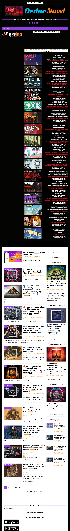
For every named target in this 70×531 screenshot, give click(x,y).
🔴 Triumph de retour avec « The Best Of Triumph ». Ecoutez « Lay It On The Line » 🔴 (33, 388)
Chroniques (20, 242)
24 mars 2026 (51, 289)
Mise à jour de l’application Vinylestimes (34, 253)
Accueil (5, 242)
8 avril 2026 (27, 436)
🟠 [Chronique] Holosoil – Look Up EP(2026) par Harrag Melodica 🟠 (59, 426)
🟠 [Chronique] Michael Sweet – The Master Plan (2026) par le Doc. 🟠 (60, 460)
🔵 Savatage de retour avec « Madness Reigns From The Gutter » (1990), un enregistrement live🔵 (34, 330)
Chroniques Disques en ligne (56, 420)
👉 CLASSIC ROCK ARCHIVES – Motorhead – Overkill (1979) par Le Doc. (56, 284)
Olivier (36, 256)
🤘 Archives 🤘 (56, 262)
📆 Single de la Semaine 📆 (56, 305)
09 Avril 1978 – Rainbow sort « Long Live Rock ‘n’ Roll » (32, 410)
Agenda (34, 242)
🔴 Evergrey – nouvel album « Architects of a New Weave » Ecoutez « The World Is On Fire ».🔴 (34, 311)
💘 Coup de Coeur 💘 (56, 385)
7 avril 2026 (57, 430)
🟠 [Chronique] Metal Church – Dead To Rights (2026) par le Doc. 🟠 (60, 448)
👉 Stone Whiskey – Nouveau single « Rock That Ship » (32, 271)
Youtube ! (18, 245)
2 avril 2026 (50, 335)
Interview (11, 242)
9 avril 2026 (27, 275)
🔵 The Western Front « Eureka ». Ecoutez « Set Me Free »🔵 (33, 349)
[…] (39, 260)
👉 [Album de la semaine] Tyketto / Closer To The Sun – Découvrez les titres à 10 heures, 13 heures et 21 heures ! (56, 368)
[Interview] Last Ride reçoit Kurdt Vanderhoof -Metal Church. (34, 448)
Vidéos (64, 242)
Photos (27, 242)
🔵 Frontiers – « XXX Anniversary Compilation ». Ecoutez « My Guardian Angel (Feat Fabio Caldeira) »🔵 (33, 290)
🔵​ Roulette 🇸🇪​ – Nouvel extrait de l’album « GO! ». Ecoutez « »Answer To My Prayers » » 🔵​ (56, 329)
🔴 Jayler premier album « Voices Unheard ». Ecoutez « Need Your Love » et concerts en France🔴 (34, 370)
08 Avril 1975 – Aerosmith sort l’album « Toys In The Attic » (33, 466)
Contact (48, 242)
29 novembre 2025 (29, 256)
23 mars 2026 (51, 375)
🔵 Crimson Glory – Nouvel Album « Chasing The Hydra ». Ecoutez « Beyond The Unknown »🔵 (33, 430)
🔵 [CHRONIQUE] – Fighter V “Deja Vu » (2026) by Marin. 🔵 (59, 437)
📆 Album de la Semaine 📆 (56, 344)
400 (16, 487)
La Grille (56, 242)
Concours (10, 245)
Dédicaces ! (41, 242)
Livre (4, 245)
